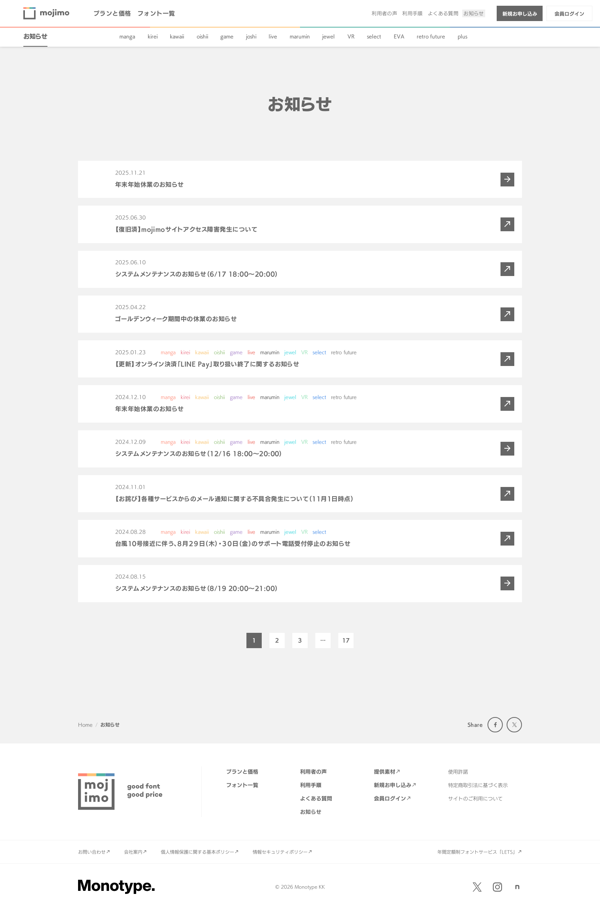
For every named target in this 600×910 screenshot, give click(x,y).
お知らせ (473, 13)
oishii (202, 36)
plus (462, 36)
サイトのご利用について (475, 798)
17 (346, 640)
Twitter (514, 724)
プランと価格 (112, 13)
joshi (251, 36)
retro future (431, 36)
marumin (300, 36)
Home (85, 725)
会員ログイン (569, 14)
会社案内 (133, 851)
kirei (153, 36)
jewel (328, 36)
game (226, 36)
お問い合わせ (92, 851)
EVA (399, 36)
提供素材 (384, 772)
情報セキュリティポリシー (280, 851)
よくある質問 (443, 13)
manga (127, 36)
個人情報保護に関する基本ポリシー (197, 851)
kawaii (177, 36)
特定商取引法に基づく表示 (478, 785)
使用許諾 (458, 772)
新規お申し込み (519, 14)
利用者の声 (384, 13)
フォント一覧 (156, 13)
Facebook (495, 724)
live (273, 36)
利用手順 (412, 13)
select (374, 36)
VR (351, 36)
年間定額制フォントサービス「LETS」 (477, 851)
